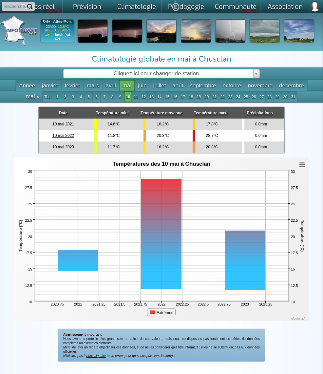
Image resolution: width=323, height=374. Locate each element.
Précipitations (260, 113)
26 (254, 97)
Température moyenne (161, 113)
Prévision (87, 6)
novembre (260, 86)
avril (111, 86)
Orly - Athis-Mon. (57, 21)
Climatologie (136, 6)
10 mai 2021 (63, 124)
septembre (203, 86)
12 (144, 97)
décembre (291, 86)
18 (191, 97)
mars (93, 86)
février (72, 86)
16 (175, 97)
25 (246, 97)
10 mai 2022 (63, 135)
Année (27, 86)
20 (206, 97)
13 (151, 97)
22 (222, 97)
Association (285, 6)
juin (142, 86)
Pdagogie (186, 6)
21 (214, 97)
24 (238, 97)
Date (63, 113)
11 (136, 97)
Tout (48, 97)
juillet (159, 86)
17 (183, 97)
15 (167, 97)
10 (128, 97)
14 (159, 97)
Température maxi (211, 113)
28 (269, 97)
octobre (232, 86)
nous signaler (96, 356)
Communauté (236, 7)
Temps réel (40, 7)
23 (230, 97)
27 (261, 97)
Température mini (112, 113)
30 (285, 97)
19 (199, 97)
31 (293, 97)
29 (277, 97)
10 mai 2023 (63, 147)
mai (127, 86)
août (177, 86)
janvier (50, 86)
